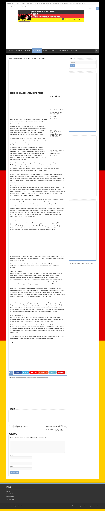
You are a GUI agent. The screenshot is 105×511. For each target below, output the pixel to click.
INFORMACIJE (19, 50)
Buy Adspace (10, 3)
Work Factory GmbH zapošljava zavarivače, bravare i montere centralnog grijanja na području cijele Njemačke (54, 428)
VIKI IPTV (10, 50)
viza (46, 377)
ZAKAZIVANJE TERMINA (49, 50)
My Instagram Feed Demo (13, 6)
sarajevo (40, 377)
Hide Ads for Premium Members (60, 3)
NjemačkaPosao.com (40, 6)
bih (13, 377)
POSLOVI (27, 50)
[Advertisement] (52, 34)
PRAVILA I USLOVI (57, 6)
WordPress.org (10, 499)
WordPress (84, 506)
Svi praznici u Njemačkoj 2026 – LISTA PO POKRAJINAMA (57, 152)
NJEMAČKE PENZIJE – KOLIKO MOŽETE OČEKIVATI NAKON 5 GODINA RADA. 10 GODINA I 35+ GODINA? (57, 113)
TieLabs (97, 506)
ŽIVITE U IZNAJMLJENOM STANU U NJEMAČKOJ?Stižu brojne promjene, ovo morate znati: (56, 133)
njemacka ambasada (30, 377)
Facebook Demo (38, 3)
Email (12, 461)
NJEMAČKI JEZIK (63, 50)
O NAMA (49, 6)
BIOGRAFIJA (73, 50)
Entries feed (9, 494)
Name (12, 455)
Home (10, 58)
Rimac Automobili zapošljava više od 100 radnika (21, 427)
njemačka (19, 377)
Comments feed (10, 496)
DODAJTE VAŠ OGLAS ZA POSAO (23, 3)
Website (12, 466)
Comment (13, 440)
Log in (8, 491)
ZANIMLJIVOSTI (37, 50)
